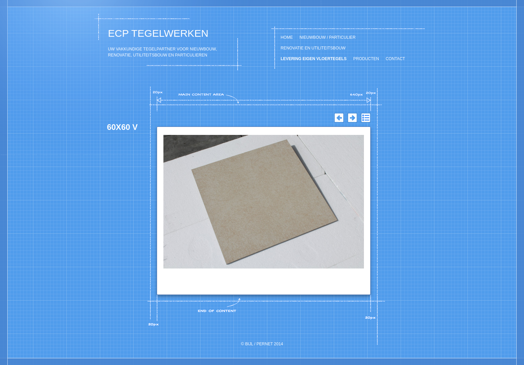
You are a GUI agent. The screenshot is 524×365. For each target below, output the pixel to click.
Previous (339, 118)
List (366, 118)
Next (352, 118)
